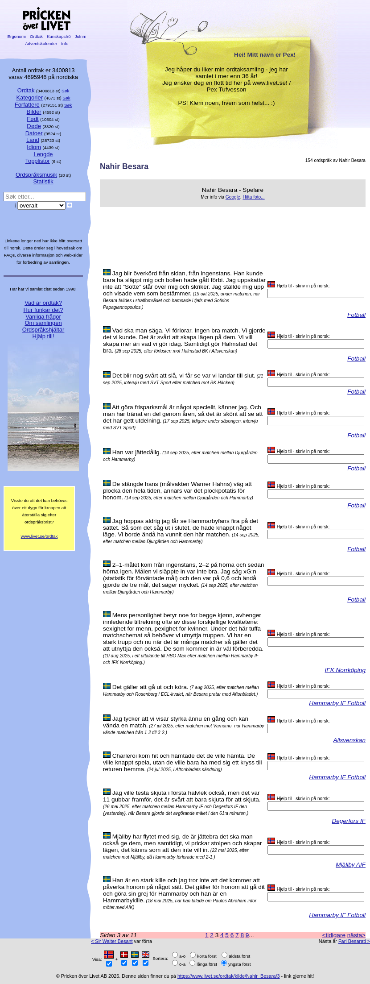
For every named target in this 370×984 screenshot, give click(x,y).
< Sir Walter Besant (112, 941)
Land (32, 140)
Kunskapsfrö (58, 36)
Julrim (80, 36)
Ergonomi (16, 36)
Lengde (43, 154)
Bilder (34, 111)
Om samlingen (43, 323)
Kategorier (29, 97)
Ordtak (36, 36)
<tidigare (333, 935)
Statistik (43, 181)
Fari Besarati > (354, 941)
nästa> (356, 935)
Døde (34, 126)
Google (233, 197)
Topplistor (37, 161)
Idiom (34, 147)
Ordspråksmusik (36, 174)
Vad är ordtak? (43, 302)
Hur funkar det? (43, 310)
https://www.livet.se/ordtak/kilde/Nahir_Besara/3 (228, 976)
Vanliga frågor (43, 316)
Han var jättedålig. (136, 452)
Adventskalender (41, 43)
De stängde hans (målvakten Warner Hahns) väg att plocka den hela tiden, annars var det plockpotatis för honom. (177, 491)
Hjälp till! (43, 336)
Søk (65, 90)
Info (65, 43)
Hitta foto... (253, 197)
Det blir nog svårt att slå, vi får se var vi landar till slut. (183, 375)
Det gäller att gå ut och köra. (150, 687)
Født (33, 119)
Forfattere (27, 104)
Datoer (34, 133)
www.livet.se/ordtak (39, 536)
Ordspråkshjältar (43, 329)
